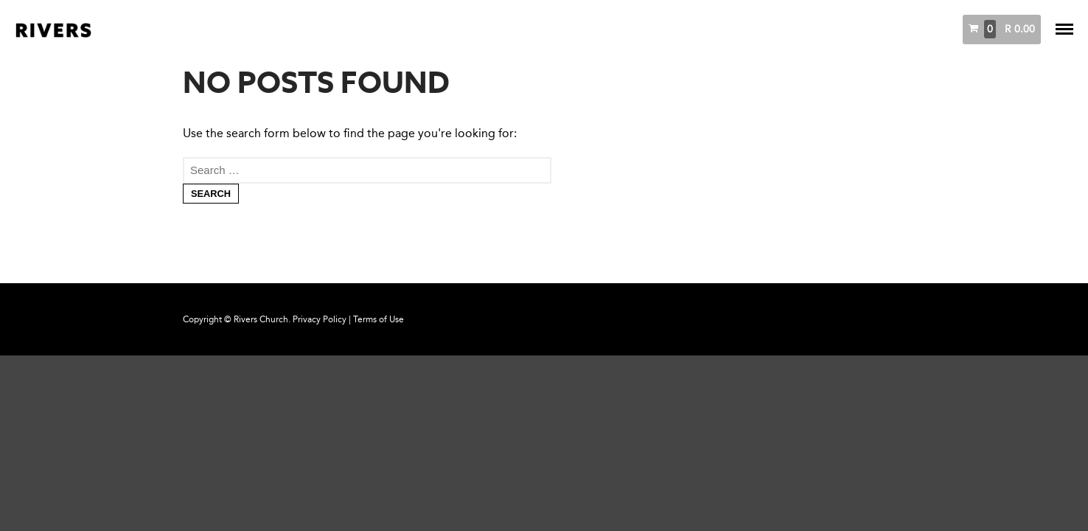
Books (907, 29)
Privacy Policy (319, 319)
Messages (852, 29)
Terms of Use (378, 319)
